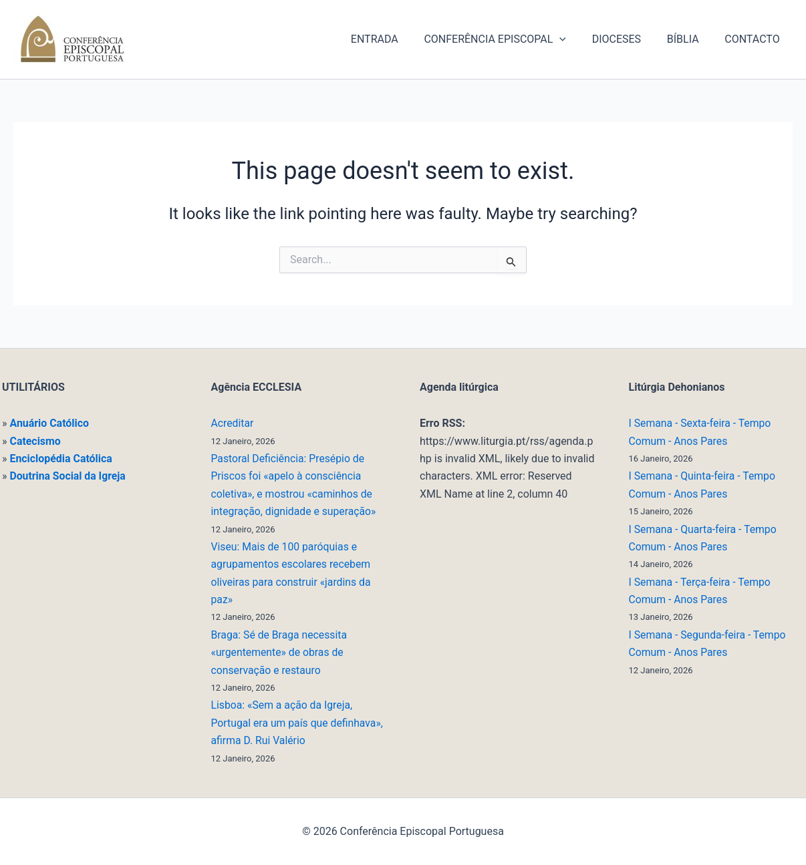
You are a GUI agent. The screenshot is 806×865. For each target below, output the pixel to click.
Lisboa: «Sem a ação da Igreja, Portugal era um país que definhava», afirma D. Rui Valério (298, 723)
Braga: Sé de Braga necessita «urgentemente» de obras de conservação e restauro (280, 653)
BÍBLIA (690, 39)
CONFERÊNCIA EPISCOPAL (511, 39)
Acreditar (233, 423)
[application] (575, 39)
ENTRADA (394, 39)
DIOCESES (627, 39)
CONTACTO (754, 39)
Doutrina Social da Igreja (68, 476)
